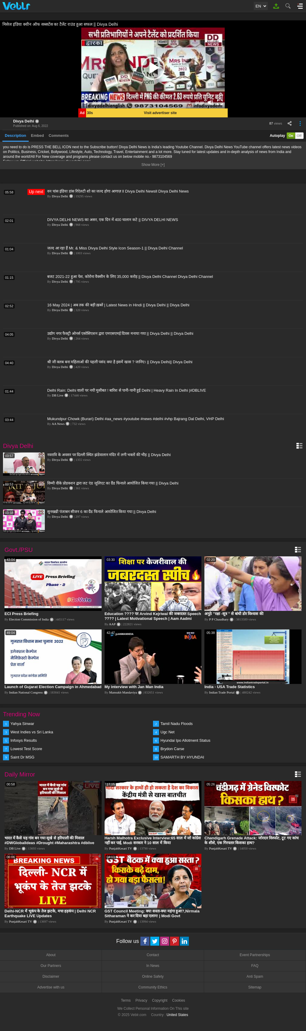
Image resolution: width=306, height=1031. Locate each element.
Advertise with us (51, 987)
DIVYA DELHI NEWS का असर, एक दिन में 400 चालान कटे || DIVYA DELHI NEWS (112, 219)
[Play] (86, 102)
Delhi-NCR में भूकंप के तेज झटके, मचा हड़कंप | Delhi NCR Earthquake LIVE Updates (50, 913)
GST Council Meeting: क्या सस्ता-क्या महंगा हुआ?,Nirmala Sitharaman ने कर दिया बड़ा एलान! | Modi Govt (152, 913)
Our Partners (51, 966)
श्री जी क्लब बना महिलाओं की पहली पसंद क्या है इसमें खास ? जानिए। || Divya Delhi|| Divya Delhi (119, 362)
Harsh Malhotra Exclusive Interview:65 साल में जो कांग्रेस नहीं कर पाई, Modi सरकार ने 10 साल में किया (153, 840)
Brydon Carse (172, 749)
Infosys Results (23, 740)
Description (15, 135)
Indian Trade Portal (222, 692)
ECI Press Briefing (21, 613)
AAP (112, 624)
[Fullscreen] (220, 102)
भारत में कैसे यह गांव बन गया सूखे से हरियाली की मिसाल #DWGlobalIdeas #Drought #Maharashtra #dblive (49, 840)
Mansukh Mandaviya (123, 692)
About (50, 955)
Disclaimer (50, 976)
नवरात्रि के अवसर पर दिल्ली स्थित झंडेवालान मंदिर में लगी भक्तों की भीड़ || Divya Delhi (109, 454)
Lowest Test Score (26, 749)
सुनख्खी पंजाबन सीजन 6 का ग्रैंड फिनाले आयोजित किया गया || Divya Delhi (101, 511)
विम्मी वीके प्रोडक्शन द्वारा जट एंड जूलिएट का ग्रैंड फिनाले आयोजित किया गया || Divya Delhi (112, 483)
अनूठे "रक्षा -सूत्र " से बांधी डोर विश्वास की (233, 613)
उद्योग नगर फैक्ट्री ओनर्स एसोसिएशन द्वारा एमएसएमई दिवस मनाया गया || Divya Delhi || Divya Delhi (120, 333)
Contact (153, 955)
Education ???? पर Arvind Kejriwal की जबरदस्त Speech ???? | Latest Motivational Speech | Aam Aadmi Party (153, 618)
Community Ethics (152, 987)
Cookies (178, 1000)
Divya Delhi (23, 121)
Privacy (141, 1000)
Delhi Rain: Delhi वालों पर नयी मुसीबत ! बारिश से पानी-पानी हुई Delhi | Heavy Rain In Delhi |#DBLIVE (126, 390)
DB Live (57, 395)
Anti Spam (255, 976)
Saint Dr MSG (22, 757)
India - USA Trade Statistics (229, 687)
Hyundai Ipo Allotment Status (185, 740)
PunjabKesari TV (120, 848)
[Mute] (210, 102)
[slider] (148, 102)
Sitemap (254, 987)
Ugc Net (167, 732)
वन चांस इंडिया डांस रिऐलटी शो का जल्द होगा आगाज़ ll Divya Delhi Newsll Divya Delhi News (118, 191)
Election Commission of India (29, 619)
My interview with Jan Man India (134, 687)
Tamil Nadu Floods (176, 723)
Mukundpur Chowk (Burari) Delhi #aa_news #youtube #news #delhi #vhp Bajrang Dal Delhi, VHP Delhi (135, 419)
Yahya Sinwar (22, 723)
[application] (153, 68)
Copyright (159, 1000)
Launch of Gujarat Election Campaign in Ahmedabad (53, 687)
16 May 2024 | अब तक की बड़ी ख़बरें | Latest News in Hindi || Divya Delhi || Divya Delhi (118, 305)
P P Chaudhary (219, 619)
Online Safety (152, 976)
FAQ (254, 966)
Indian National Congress (26, 692)
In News (152, 966)
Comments (59, 135)
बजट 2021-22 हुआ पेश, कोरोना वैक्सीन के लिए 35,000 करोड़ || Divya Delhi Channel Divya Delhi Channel (130, 276)
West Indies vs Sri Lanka (31, 732)
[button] (153, 68)
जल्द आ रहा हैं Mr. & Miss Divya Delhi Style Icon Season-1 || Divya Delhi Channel (115, 248)
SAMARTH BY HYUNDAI (182, 757)
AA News (58, 424)
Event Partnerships (255, 955)
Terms (126, 1000)
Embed (37, 135)
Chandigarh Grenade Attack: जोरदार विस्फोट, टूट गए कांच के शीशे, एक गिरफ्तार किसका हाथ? (251, 840)
